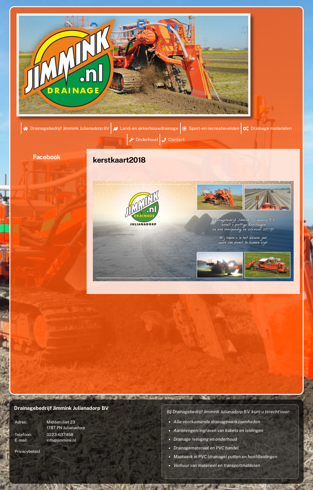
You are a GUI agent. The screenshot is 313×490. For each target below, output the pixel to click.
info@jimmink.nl (61, 440)
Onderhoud (143, 139)
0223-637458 (60, 434)
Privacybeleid (27, 451)
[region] (133, 65)
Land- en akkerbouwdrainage (145, 128)
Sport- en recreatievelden (210, 128)
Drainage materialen (267, 128)
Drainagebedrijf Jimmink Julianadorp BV (66, 128)
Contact (173, 139)
